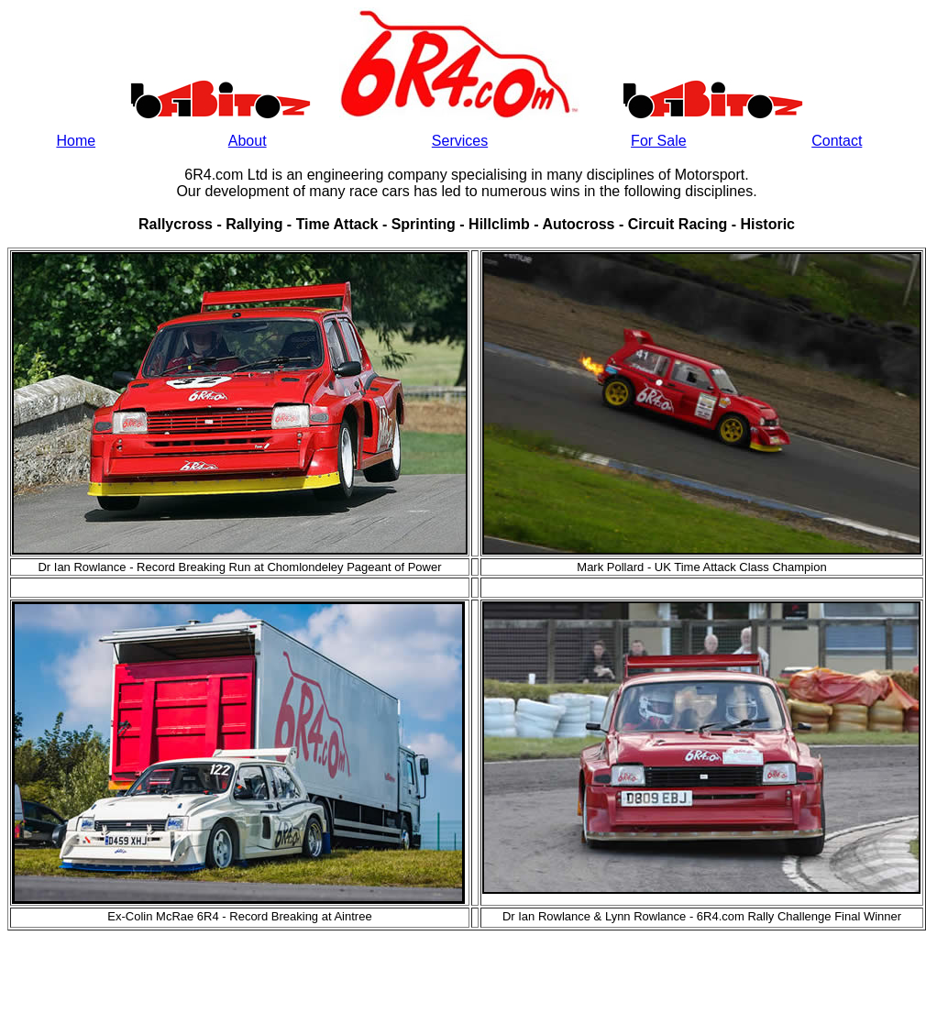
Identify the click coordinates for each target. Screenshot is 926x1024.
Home (75, 141)
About (247, 141)
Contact (836, 141)
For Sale (658, 141)
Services (460, 141)
